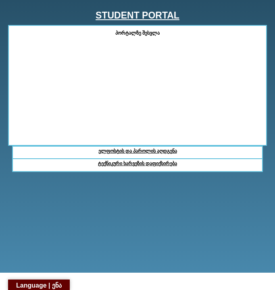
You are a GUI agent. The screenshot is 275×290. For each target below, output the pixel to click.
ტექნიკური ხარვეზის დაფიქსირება (137, 163)
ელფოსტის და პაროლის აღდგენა (137, 151)
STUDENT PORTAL (137, 15)
